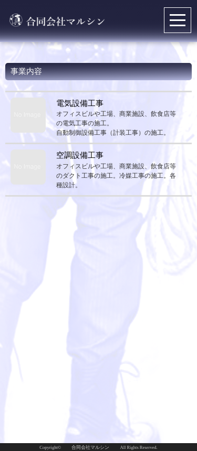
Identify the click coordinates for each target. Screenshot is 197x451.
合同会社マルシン (90, 447)
